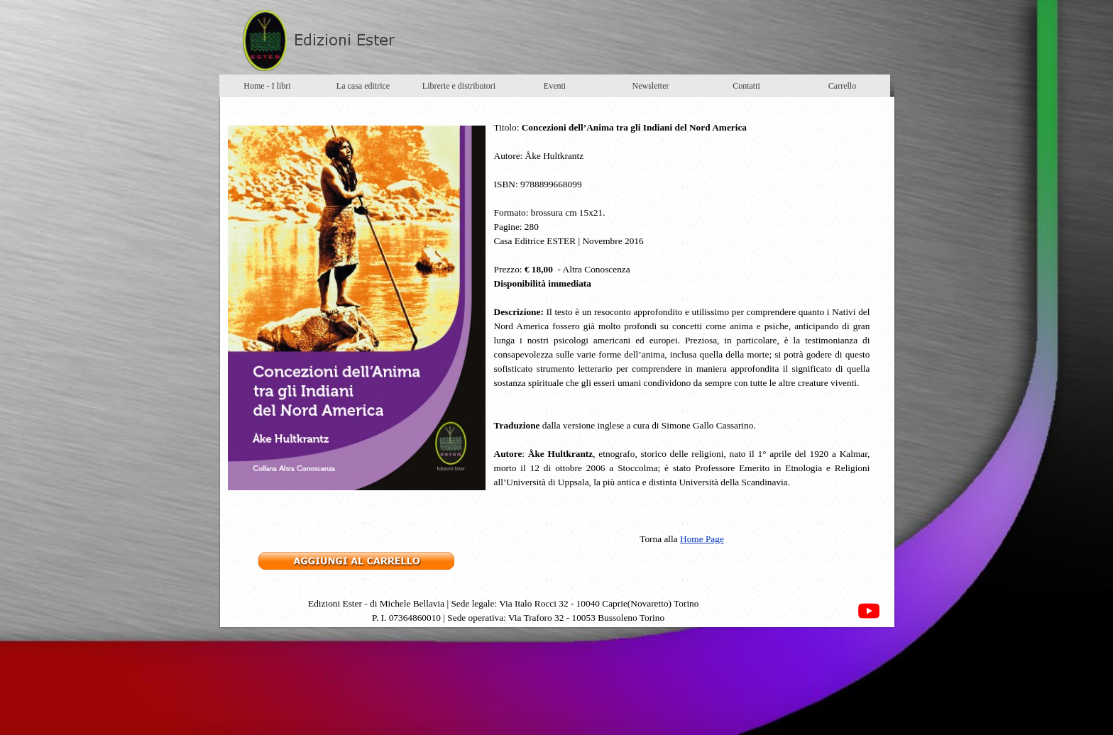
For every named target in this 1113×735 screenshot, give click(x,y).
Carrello (842, 86)
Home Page (702, 539)
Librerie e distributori (458, 86)
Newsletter (650, 86)
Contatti (746, 86)
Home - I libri (266, 86)
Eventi (555, 86)
